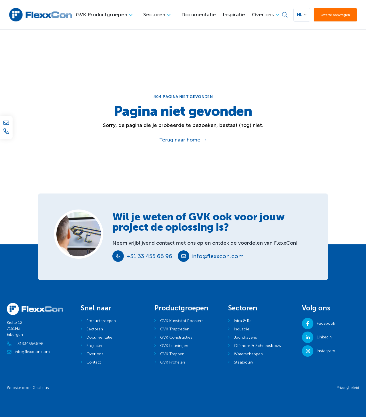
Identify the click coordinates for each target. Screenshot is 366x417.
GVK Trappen (172, 354)
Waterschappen (248, 354)
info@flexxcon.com (218, 256)
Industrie (241, 329)
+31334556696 (25, 343)
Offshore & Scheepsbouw (257, 345)
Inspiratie (234, 14)
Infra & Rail (243, 320)
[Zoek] (285, 15)
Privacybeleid (348, 388)
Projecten (95, 345)
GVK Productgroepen (101, 14)
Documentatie (198, 14)
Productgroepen (101, 320)
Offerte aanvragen (335, 15)
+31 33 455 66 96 (149, 256)
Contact (93, 362)
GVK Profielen (172, 362)
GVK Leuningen (174, 345)
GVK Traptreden (174, 329)
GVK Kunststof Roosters (182, 320)
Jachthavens (245, 337)
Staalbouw (243, 362)
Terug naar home (183, 140)
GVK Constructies (176, 337)
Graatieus (41, 388)
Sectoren (154, 14)
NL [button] (299, 14)
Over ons (263, 14)
